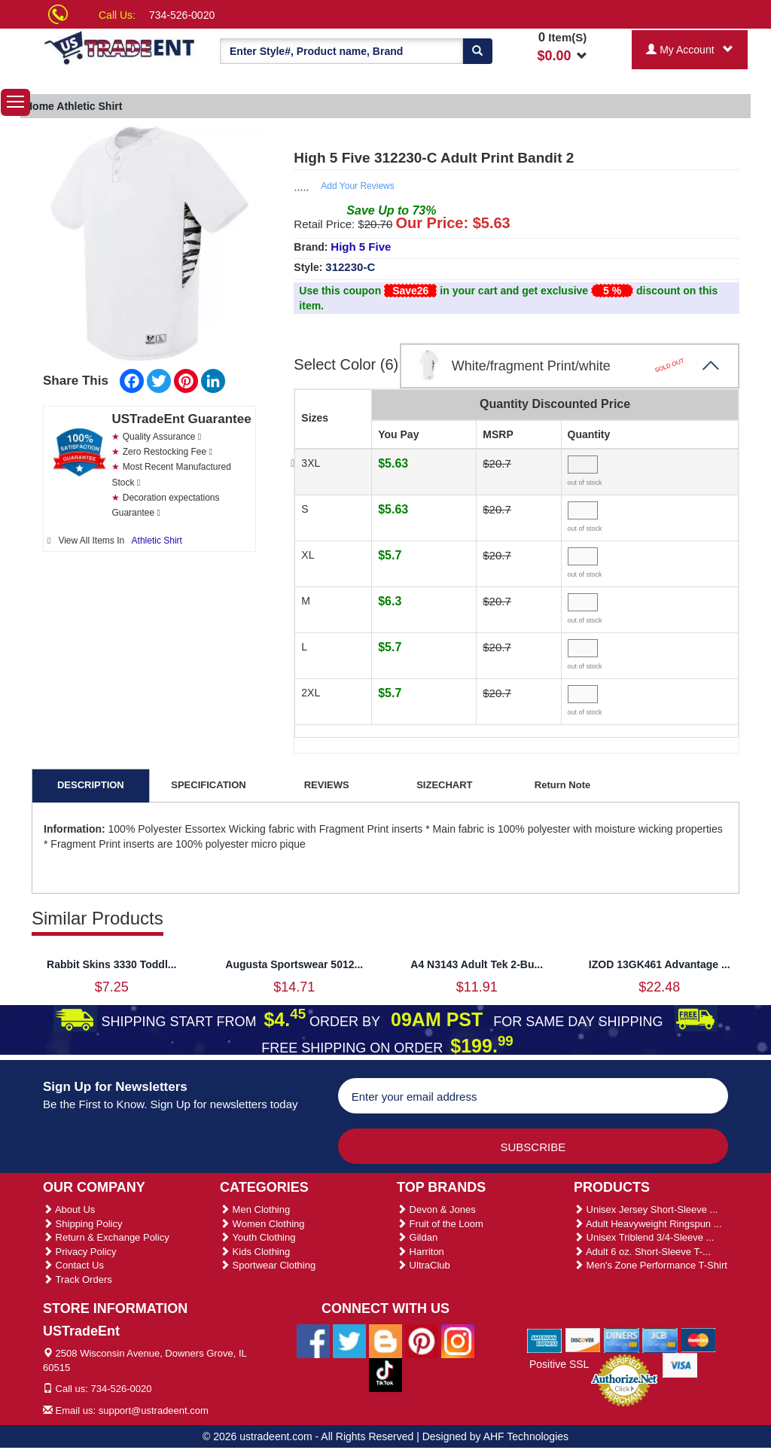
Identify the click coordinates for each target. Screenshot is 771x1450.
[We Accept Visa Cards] (680, 1365)
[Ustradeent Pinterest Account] (421, 1340)
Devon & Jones (436, 1209)
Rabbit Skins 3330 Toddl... (111, 964)
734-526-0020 (182, 15)
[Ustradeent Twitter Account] (349, 1340)
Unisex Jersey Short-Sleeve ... (646, 1209)
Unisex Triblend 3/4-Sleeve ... (644, 1237)
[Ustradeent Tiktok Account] (385, 1374)
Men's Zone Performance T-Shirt (650, 1265)
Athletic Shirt (157, 540)
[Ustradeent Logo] (120, 47)
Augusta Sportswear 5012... (294, 964)
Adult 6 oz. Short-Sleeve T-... (642, 1251)
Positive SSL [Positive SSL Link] (559, 1364)
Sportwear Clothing (267, 1265)
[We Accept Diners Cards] (621, 1340)
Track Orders (77, 1279)
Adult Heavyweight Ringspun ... (648, 1223)
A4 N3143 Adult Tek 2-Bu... (476, 964)
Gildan (417, 1237)
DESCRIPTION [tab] (90, 784)
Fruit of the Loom (440, 1223)
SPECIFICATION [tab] (208, 784)
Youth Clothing (257, 1237)
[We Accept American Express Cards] (544, 1340)
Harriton (420, 1251)
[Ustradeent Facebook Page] (313, 1340)
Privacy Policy (80, 1251)
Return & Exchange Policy (106, 1237)
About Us (69, 1209)
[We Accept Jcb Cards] (660, 1340)
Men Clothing (255, 1209)
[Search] (477, 51)
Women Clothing (262, 1223)
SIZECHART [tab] (444, 784)
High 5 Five (361, 246)
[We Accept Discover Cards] (583, 1340)
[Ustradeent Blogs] (385, 1340)
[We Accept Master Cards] (698, 1340)
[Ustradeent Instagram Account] (457, 1340)
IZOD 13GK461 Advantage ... (659, 964)
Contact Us (73, 1265)
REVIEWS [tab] (326, 784)
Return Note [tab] (562, 784)
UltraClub (423, 1265)
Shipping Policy (83, 1223)
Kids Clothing (255, 1251)
